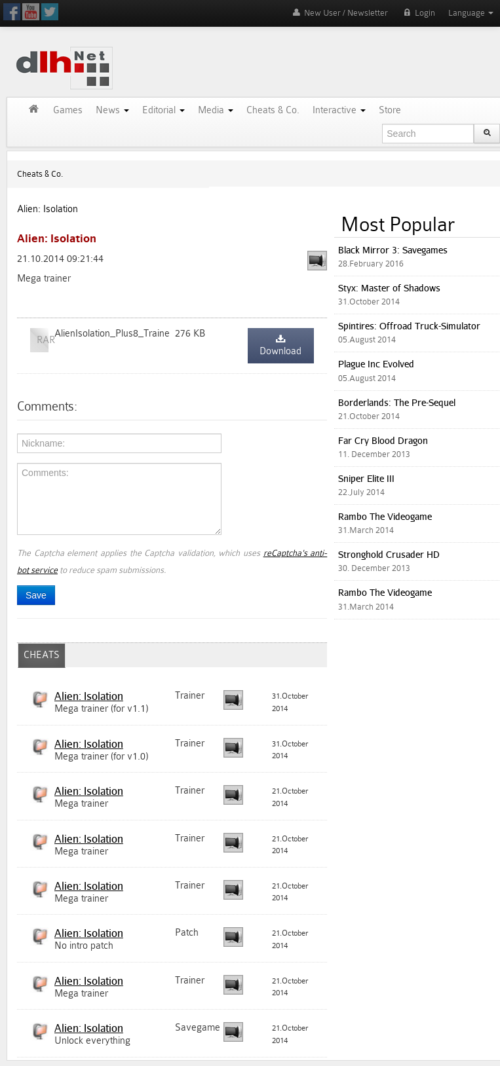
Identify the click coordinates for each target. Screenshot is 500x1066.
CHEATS (42, 655)
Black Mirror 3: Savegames (393, 249)
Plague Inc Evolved (376, 363)
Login (418, 13)
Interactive (339, 110)
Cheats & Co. (272, 110)
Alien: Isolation (47, 209)
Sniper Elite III (366, 478)
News (112, 110)
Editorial (163, 110)
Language (470, 13)
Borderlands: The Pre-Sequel (396, 402)
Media (215, 110)
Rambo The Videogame (385, 516)
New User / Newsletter (339, 13)
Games (68, 110)
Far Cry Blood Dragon (383, 440)
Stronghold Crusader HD (389, 554)
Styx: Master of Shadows (389, 287)
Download (280, 346)
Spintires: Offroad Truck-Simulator (409, 325)
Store (390, 110)
